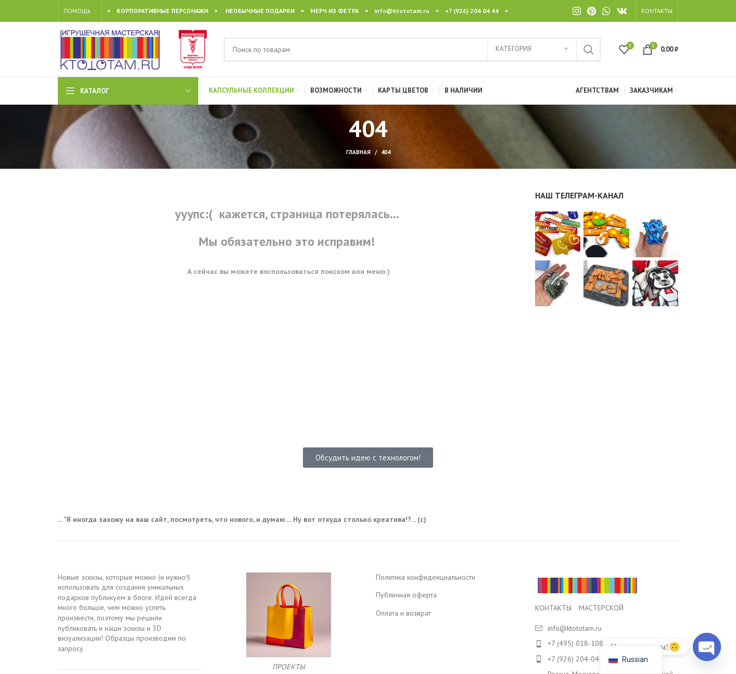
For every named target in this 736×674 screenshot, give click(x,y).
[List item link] (607, 643)
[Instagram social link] (576, 11)
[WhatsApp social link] (606, 11)
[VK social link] (622, 11)
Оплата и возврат (403, 613)
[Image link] (587, 584)
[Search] (412, 49)
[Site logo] (110, 48)
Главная (358, 152)
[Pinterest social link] (591, 11)
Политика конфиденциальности (425, 577)
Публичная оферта (406, 595)
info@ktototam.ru (401, 11)
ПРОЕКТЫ (288, 666)
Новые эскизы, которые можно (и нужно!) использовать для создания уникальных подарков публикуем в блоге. (124, 587)
